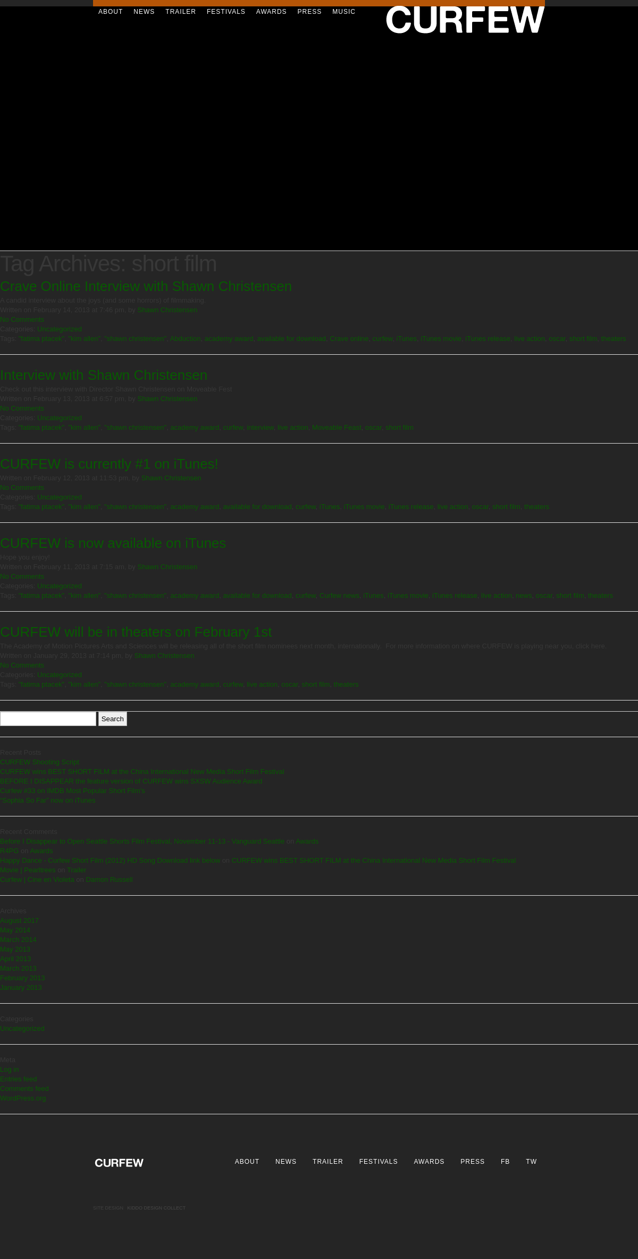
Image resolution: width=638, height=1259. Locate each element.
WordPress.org (23, 1098)
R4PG (9, 851)
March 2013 (18, 968)
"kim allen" (84, 339)
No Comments (22, 319)
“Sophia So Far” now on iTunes (47, 800)
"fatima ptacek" (42, 339)
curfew (383, 339)
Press (310, 11)
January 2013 (21, 987)
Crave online (349, 339)
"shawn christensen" (135, 339)
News (144, 11)
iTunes (406, 339)
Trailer (180, 11)
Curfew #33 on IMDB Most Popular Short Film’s (72, 791)
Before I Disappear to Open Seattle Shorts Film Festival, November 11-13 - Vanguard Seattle (142, 841)
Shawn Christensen (167, 310)
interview (260, 427)
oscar (557, 339)
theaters (613, 339)
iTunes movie (441, 339)
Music (344, 11)
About (110, 11)
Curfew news (339, 595)
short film (583, 339)
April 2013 (15, 959)
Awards (271, 11)
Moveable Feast (337, 427)
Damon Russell (109, 879)
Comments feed (24, 1089)
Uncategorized (59, 329)
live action (529, 339)
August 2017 (19, 920)
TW (531, 1161)
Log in (9, 1069)
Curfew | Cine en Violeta (37, 879)
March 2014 (18, 940)
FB (505, 1161)
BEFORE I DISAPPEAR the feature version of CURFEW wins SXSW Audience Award (131, 781)
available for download (291, 339)
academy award (229, 339)
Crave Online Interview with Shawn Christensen (146, 286)
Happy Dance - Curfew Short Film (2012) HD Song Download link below (110, 860)
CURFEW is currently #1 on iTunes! (109, 464)
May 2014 (15, 930)
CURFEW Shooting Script (39, 762)
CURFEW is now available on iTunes (113, 543)
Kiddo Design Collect (157, 1208)
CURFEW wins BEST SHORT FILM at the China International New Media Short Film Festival (142, 772)
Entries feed (18, 1079)
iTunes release (487, 339)
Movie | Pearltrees (28, 870)
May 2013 (15, 949)
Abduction (185, 339)
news (524, 595)
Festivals (226, 11)
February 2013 (22, 978)
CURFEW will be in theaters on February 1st (136, 632)
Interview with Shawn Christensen (103, 375)
